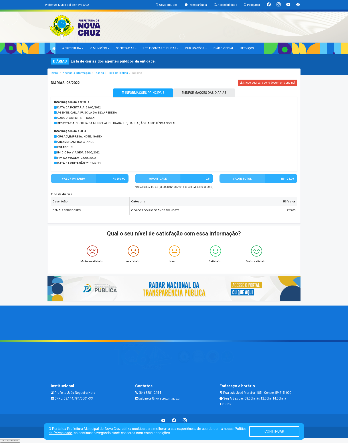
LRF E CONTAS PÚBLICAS (161, 48)
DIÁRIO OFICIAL (224, 48)
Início (54, 72)
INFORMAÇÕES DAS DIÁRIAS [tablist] (204, 92)
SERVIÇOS (247, 48)
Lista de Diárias (118, 72)
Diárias (99, 72)
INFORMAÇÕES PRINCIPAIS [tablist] (142, 92)
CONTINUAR (274, 431)
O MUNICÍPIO (99, 48)
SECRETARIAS (126, 48)
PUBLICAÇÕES (196, 48)
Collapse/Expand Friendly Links (10, 440)
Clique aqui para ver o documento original (267, 82)
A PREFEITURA (72, 48)
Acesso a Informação (77, 72)
